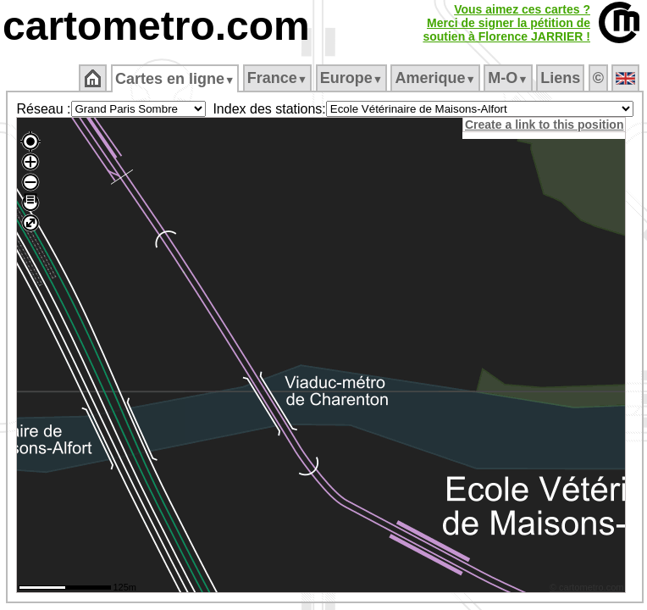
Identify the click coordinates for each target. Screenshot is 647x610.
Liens (560, 77)
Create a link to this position (544, 124)
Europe (351, 77)
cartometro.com (156, 25)
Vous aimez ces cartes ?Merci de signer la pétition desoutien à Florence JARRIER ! (506, 23)
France (277, 77)
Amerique (435, 77)
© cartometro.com (587, 587)
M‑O (508, 77)
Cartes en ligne (175, 78)
